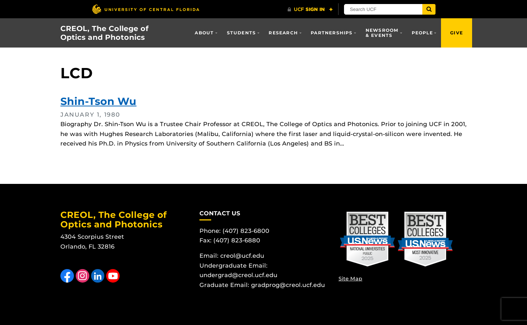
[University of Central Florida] (145, 9)
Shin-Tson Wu (98, 101)
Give (456, 32)
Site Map (350, 278)
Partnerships (331, 32)
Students (241, 32)
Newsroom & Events (382, 32)
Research (283, 32)
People (422, 32)
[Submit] (429, 9)
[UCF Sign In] (310, 9)
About (204, 32)
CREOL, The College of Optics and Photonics (104, 33)
